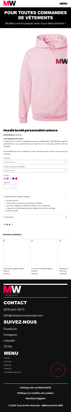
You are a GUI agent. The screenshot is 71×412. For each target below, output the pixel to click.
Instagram (10, 334)
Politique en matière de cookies (35, 393)
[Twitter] (12, 224)
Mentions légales (35, 398)
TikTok (8, 346)
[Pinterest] (10, 224)
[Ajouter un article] (14, 186)
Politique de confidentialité (35, 387)
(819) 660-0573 (14, 309)
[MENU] (60, 3)
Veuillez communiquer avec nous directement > (35, 23)
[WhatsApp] (5, 224)
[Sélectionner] (35, 162)
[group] (35, 257)
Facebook (10, 329)
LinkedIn (9, 340)
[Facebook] (7, 224)
